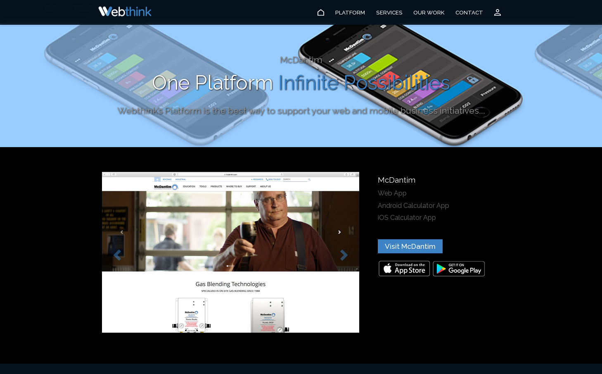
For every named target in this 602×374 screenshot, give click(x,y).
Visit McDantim (410, 246)
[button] (116, 252)
